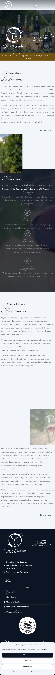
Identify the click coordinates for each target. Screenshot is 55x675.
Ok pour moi (27, 655)
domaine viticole (8, 100)
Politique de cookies (19, 671)
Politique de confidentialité (33, 671)
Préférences (27, 666)
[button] (35, 6)
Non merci (27, 661)
